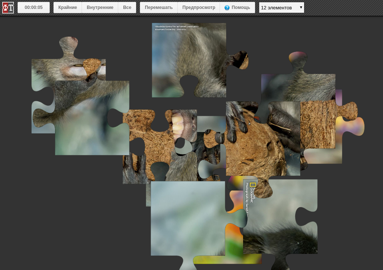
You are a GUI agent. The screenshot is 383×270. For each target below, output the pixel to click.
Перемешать (159, 7)
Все (127, 7)
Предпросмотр (199, 7)
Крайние (67, 7)
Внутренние (100, 7)
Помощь (241, 7)
